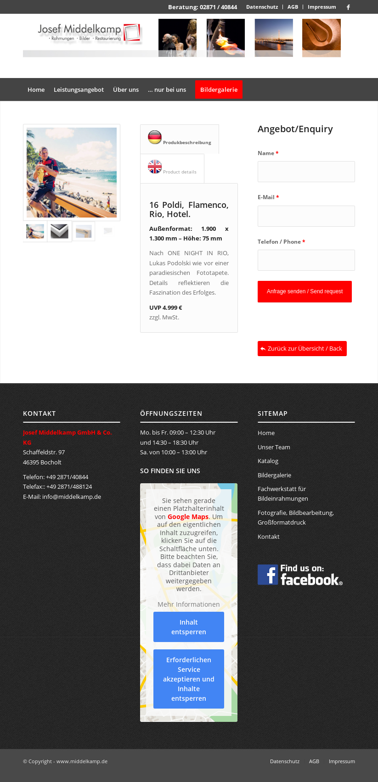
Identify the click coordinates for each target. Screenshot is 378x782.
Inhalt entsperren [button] (188, 627)
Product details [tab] (172, 167)
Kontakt (269, 536)
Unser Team (274, 447)
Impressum (322, 6)
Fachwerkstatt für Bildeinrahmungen (283, 494)
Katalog (268, 461)
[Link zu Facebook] (348, 7)
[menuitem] (262, 7)
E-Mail (268, 197)
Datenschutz (262, 6)
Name (268, 153)
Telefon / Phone (281, 242)
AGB (293, 6)
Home (266, 433)
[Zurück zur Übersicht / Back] (302, 348)
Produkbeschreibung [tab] (179, 137)
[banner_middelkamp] (189, 46)
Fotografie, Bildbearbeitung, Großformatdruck (296, 517)
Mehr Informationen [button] (189, 604)
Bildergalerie (274, 475)
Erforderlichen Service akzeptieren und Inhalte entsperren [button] (188, 679)
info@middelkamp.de (71, 496)
